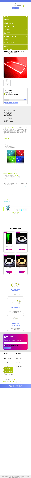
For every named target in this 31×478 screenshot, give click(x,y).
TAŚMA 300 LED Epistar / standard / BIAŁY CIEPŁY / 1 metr (22, 268)
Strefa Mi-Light (7, 45)
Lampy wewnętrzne (7, 35)
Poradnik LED (18, 358)
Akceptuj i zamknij (20, 477)
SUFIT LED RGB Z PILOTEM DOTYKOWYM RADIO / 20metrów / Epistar (9, 246)
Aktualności (18, 357)
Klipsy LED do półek (7, 29)
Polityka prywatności (7, 358)
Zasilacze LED (6, 19)
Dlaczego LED (18, 362)
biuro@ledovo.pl (19, 366)
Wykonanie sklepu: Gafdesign (15, 386)
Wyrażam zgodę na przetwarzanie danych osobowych (12, 345)
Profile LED (6, 20)
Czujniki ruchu (6, 33)
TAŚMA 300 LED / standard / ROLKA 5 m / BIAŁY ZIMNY (22, 245)
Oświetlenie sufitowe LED (9, 42)
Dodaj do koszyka (11, 102)
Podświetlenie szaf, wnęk (9, 26)
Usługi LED (18, 359)
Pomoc (4, 359)
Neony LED (6, 39)
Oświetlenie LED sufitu (8, 23)
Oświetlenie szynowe (8, 49)
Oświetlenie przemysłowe (9, 43)
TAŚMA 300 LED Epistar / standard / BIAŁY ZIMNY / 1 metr (9, 268)
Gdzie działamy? (6, 362)
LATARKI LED (6, 46)
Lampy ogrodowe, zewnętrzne (10, 36)
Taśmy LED (6, 16)
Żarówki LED (6, 22)
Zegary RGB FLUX (7, 32)
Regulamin (5, 357)
